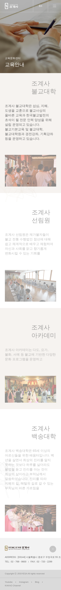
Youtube (9, 582)
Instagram (23, 582)
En (40, 6)
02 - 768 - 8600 (18, 561)
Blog (37, 582)
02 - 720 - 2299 (44, 561)
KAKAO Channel (13, 585)
